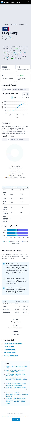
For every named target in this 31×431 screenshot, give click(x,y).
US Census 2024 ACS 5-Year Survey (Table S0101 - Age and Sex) (16, 374)
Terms (11, 416)
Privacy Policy (5, 416)
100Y (27, 97)
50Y (23, 97)
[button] (28, 2)
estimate (5, 53)
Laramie (12, 39)
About (20, 416)
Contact (16, 416)
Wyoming (14, 24)
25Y (19, 97)
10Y (15, 97)
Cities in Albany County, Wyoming (12, 344)
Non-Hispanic (20, 139)
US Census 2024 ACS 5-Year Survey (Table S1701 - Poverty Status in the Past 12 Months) (17, 394)
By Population (8, 89)
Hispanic (13, 139)
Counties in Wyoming (8, 350)
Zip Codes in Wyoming (9, 353)
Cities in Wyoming (8, 347)
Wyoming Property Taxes (10, 356)
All (12, 97)
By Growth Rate (22, 89)
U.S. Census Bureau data (19, 53)
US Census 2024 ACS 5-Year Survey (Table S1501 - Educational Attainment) (16, 388)
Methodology (26, 416)
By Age (15, 89)
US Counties (5, 24)
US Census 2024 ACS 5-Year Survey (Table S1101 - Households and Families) (16, 378)
